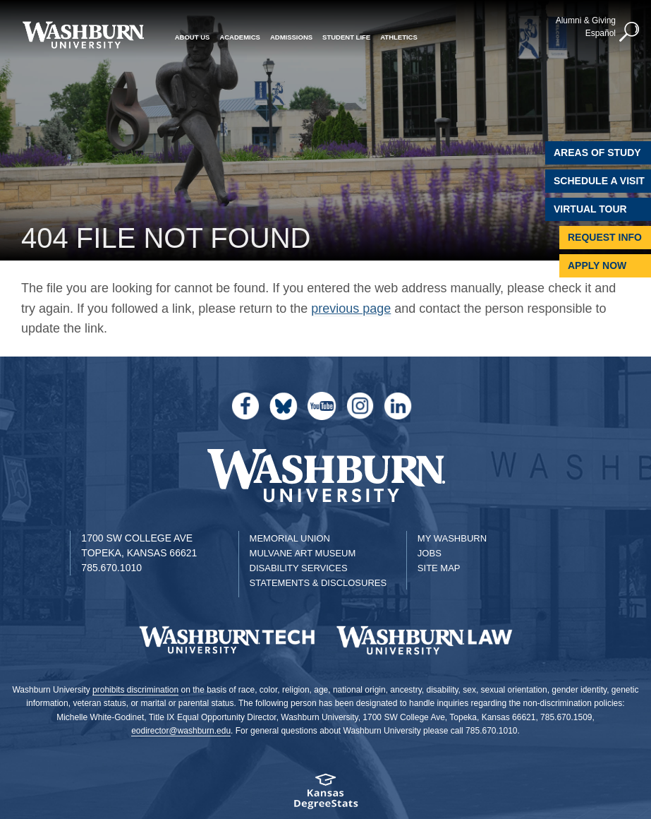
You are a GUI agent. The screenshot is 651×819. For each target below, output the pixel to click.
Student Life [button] (346, 37)
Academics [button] (239, 37)
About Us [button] (192, 37)
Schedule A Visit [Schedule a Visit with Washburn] (599, 180)
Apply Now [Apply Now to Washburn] (597, 265)
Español (600, 33)
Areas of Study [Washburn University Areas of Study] (597, 152)
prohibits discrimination (135, 690)
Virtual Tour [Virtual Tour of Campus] (590, 209)
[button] (629, 32)
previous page (351, 308)
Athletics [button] (399, 37)
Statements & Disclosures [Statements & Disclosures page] (318, 583)
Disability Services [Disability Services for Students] (299, 568)
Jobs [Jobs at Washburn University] (430, 553)
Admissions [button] (291, 37)
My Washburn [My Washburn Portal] (452, 538)
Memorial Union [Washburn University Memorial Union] (290, 538)
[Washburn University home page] (83, 35)
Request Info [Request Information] (605, 237)
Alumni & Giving (586, 20)
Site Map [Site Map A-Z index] (439, 568)
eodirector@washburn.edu (181, 731)
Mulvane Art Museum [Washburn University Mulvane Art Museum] (303, 553)
